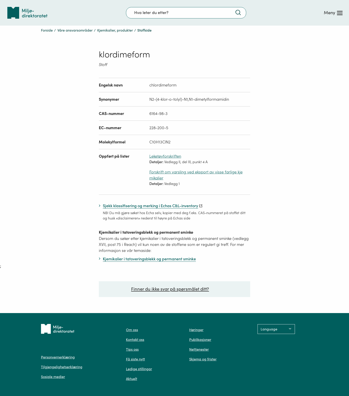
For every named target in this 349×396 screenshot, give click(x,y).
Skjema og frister (203, 359)
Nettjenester (199, 349)
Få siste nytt (135, 359)
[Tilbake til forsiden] (27, 13)
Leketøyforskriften (165, 156)
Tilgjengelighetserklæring (61, 367)
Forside (47, 30)
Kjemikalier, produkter (115, 30)
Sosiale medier (53, 376)
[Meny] (333, 12)
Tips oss (132, 349)
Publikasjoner (200, 339)
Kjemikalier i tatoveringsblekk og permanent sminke (146, 232)
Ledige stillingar (139, 369)
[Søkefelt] (186, 12)
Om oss (132, 330)
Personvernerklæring (58, 357)
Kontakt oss (135, 339)
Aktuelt (131, 378)
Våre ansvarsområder (75, 30)
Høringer (196, 330)
